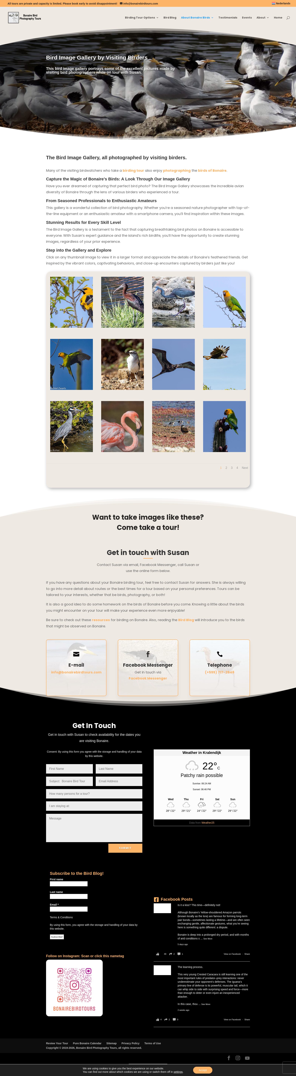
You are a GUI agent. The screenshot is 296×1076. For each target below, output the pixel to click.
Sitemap (111, 1043)
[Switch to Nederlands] (281, 4)
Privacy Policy (131, 1043)
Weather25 (207, 822)
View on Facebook (232, 954)
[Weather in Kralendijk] (202, 799)
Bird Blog (169, 17)
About (261, 17)
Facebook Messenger (148, 678)
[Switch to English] (137, 1066)
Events (247, 17)
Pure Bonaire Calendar (87, 1043)
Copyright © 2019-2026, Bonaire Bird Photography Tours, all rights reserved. (94, 1047)
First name (56, 879)
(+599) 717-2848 (219, 672)
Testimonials (227, 17)
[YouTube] (247, 1058)
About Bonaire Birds (195, 17)
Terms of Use (152, 1043)
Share (247, 954)
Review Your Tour (57, 1043)
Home (278, 17)
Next (245, 467)
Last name (56, 892)
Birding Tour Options (140, 17)
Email (54, 904)
